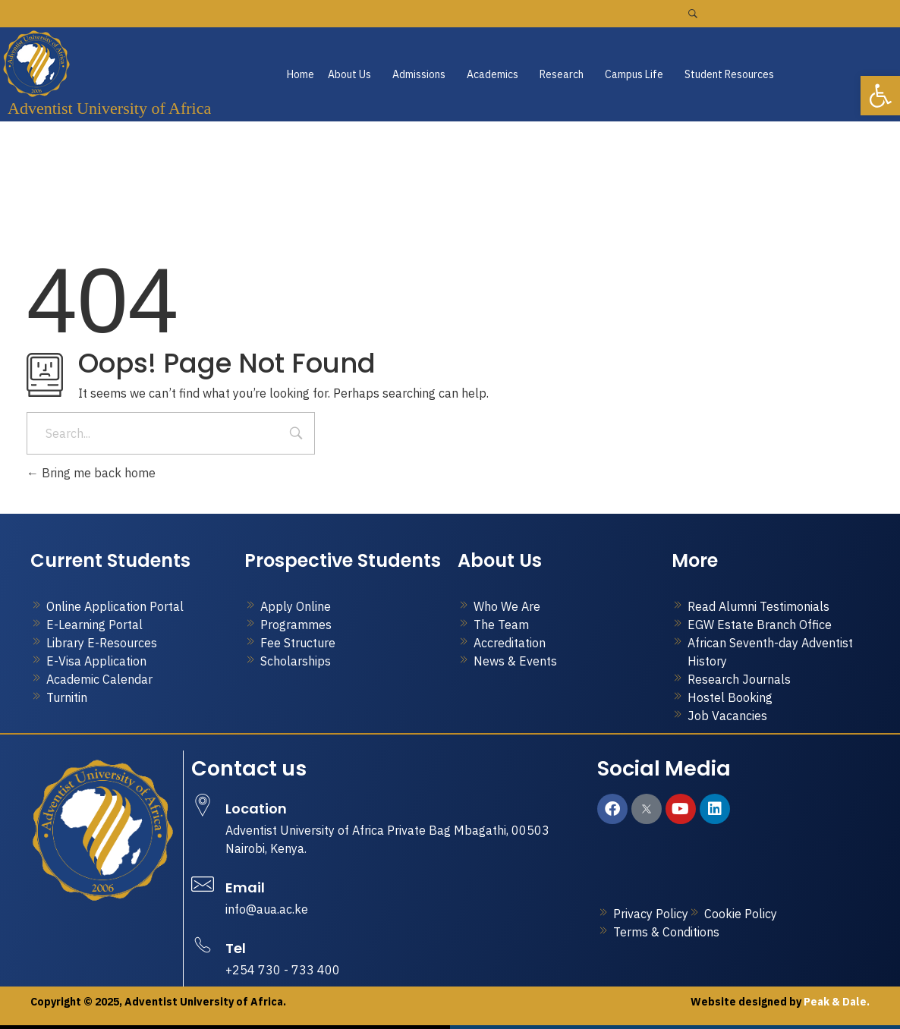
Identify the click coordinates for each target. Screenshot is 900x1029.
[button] (353, 74)
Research (562, 74)
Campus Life (634, 74)
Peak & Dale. (835, 1002)
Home (300, 74)
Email (245, 887)
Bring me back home (91, 472)
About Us (349, 74)
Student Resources (729, 74)
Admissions (418, 74)
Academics (492, 74)
